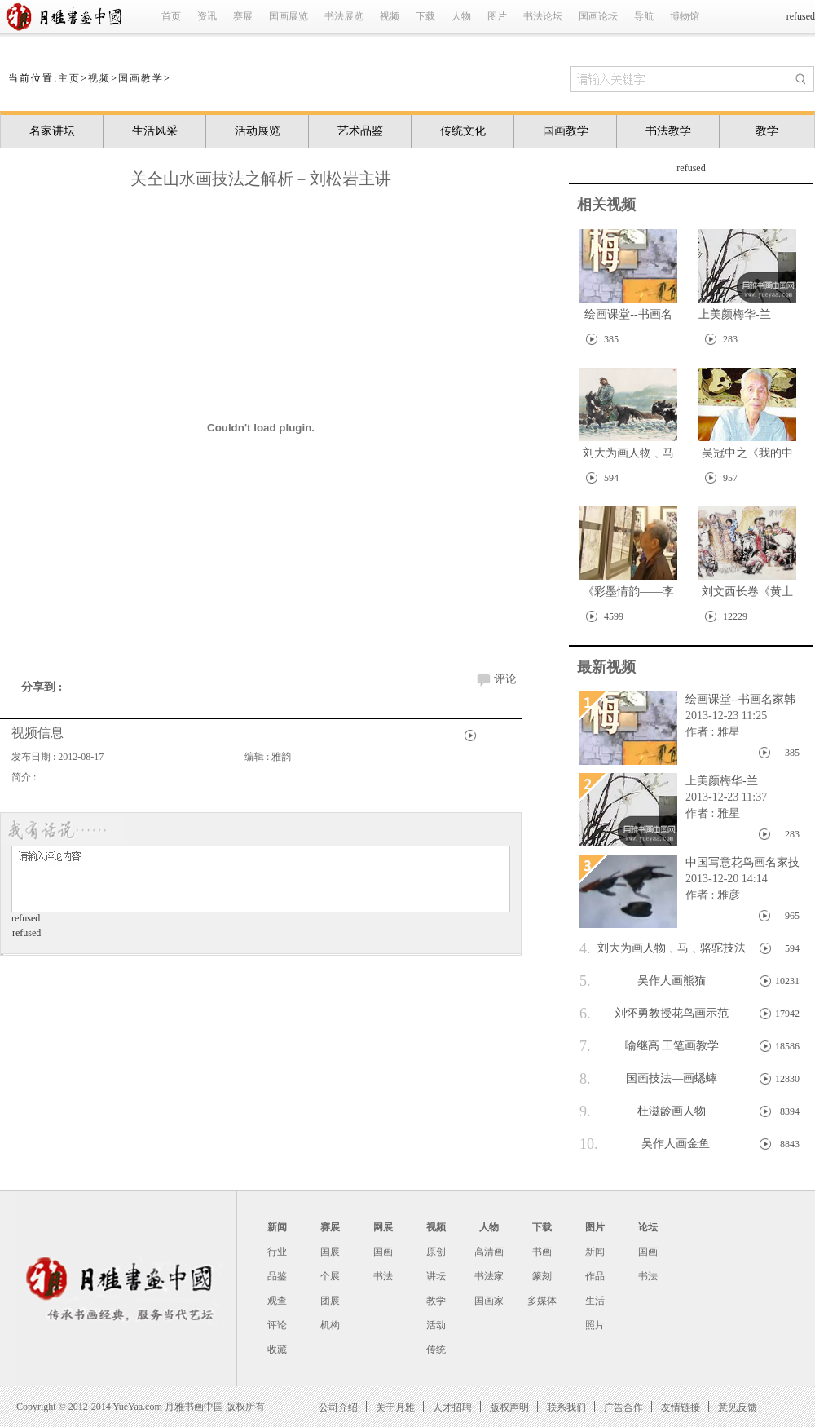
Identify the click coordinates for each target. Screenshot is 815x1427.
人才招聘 (452, 1407)
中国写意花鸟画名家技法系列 (738, 863)
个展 (330, 1276)
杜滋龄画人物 (642, 1111)
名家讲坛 (52, 131)
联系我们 (566, 1407)
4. (585, 948)
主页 (69, 78)
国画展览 (288, 16)
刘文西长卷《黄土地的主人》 (747, 594)
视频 (389, 16)
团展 (330, 1300)
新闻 (277, 1227)
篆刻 (542, 1276)
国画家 (489, 1300)
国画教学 (141, 78)
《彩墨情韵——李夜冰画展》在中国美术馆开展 (628, 594)
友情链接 (680, 1407)
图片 (497, 16)
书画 (542, 1251)
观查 (277, 1300)
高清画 (489, 1251)
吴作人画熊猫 (642, 981)
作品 (595, 1276)
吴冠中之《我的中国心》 (747, 456)
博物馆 (684, 16)
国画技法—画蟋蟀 (648, 1079)
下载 (425, 16)
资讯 (207, 16)
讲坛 (436, 1276)
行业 (277, 1251)
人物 (461, 16)
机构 (330, 1325)
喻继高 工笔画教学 (649, 1046)
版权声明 (509, 1407)
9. (585, 1111)
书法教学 (668, 131)
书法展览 (343, 16)
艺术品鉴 (360, 131)
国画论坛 (598, 16)
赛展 (243, 16)
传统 (436, 1349)
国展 (330, 1251)
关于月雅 (395, 1407)
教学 (767, 131)
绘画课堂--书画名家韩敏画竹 (628, 317)
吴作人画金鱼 (644, 1144)
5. (585, 981)
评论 (505, 679)
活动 (436, 1325)
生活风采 (155, 131)
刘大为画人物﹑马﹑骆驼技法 (628, 456)
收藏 (277, 1349)
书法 (383, 1276)
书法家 (489, 1276)
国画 (383, 1251)
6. (585, 1013)
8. (585, 1079)
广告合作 (623, 1407)
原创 (436, 1251)
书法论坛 (542, 16)
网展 (383, 1227)
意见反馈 (737, 1407)
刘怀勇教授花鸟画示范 (654, 1013)
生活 (595, 1300)
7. (585, 1046)
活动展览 (257, 131)
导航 (644, 16)
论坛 (648, 1227)
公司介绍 (338, 1407)
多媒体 (542, 1300)
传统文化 (463, 131)
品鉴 (277, 1276)
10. (588, 1144)
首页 (171, 16)
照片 (595, 1325)
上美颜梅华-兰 (734, 314)
